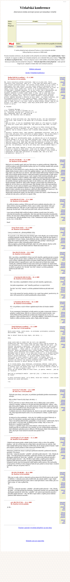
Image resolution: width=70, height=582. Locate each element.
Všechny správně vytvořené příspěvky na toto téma (35, 557)
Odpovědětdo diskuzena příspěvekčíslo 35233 (62, 535)
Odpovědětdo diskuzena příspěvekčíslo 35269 (62, 505)
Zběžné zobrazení (35, 72)
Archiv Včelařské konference (35, 76)
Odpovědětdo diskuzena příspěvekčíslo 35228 (62, 299)
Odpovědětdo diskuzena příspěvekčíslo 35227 (62, 274)
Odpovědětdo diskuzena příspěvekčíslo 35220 (62, 181)
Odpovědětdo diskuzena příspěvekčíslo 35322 (62, 348)
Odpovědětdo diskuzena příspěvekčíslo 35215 (62, 84)
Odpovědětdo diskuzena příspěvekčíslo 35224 (62, 249)
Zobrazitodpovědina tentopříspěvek (63, 93)
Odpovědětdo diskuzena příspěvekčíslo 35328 (62, 422)
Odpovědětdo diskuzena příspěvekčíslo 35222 (62, 470)
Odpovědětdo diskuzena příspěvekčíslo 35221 (62, 221)
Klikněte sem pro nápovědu (35, 570)
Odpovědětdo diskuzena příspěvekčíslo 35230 (62, 323)
